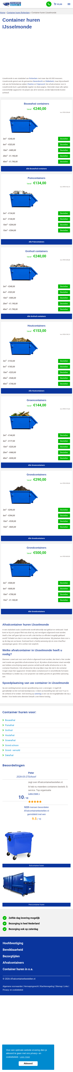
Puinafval (9, 725)
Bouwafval (10, 720)
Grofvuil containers (36, 251)
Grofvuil (9, 730)
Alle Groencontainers (36, 465)
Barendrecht (38, 81)
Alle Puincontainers (36, 242)
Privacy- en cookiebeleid (13, 990)
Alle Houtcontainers (36, 391)
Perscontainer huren (36, 905)
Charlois (30, 84)
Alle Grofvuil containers (36, 316)
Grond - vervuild (12, 750)
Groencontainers (36, 400)
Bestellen (64, 139)
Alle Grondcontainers (36, 538)
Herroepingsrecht (31, 986)
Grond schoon (12, 745)
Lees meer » (8, 790)
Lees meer (25, 1057)
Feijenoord (41, 84)
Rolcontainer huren (36, 866)
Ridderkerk (50, 81)
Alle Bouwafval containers (36, 169)
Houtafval (9, 735)
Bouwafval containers (36, 103)
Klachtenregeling (47, 986)
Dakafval (9, 755)
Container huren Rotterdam (18, 13)
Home (2, 13)
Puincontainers (36, 178)
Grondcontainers (36, 474)
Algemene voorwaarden (13, 986)
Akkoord (28, 1063)
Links (66, 986)
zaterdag (37, 694)
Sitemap (58, 986)
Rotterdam (33, 78)
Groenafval (10, 740)
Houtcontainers (36, 325)
